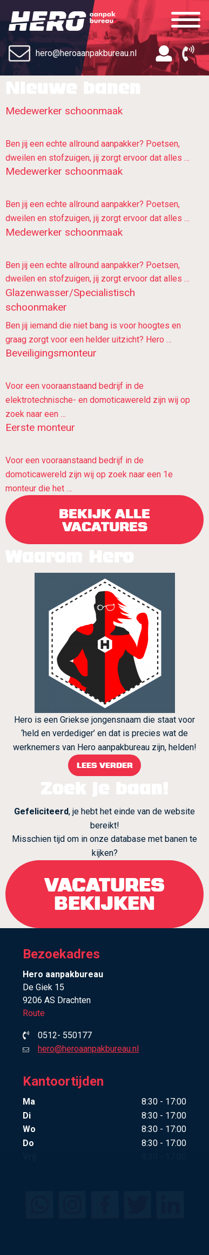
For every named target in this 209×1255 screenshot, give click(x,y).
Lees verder (105, 765)
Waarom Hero (104, 1139)
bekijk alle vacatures (104, 520)
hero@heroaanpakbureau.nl (73, 53)
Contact (104, 1200)
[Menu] (185, 20)
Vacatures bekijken (104, 894)
